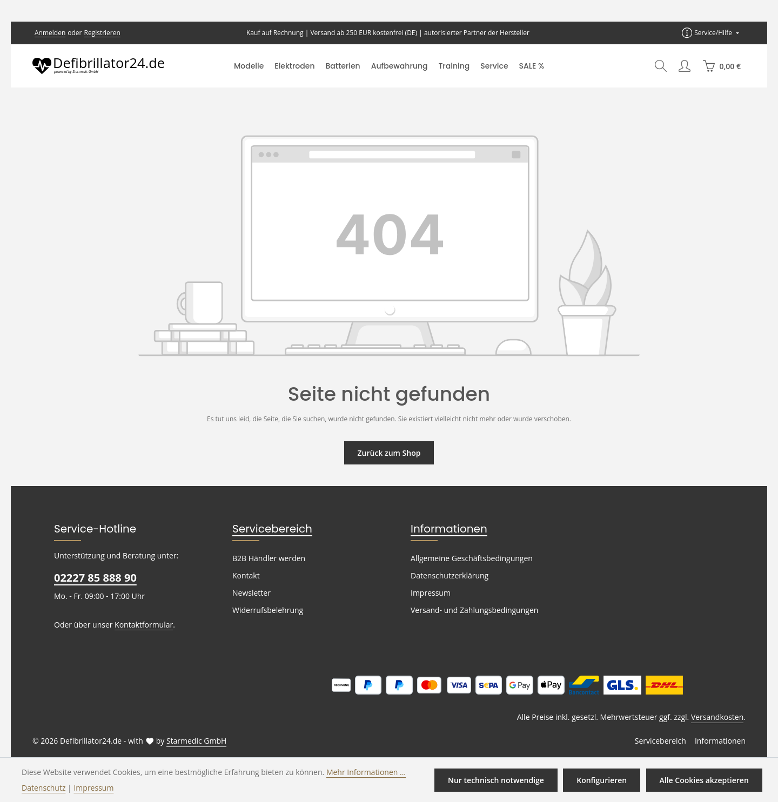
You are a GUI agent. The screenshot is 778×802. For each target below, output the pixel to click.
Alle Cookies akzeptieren (704, 780)
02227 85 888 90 (94, 578)
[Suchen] (661, 66)
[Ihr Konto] (684, 66)
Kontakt (245, 575)
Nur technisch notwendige (500, 780)
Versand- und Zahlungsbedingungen (472, 610)
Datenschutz (43, 787)
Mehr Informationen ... (351, 771)
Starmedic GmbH (188, 741)
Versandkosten (718, 717)
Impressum (429, 593)
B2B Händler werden (267, 558)
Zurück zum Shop (388, 452)
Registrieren (98, 33)
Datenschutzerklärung (447, 575)
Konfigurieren (604, 780)
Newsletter (250, 593)
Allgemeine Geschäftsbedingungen (469, 558)
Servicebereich (268, 529)
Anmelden (49, 33)
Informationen (444, 529)
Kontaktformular (138, 624)
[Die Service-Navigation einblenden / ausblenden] (711, 32)
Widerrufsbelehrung (265, 610)
